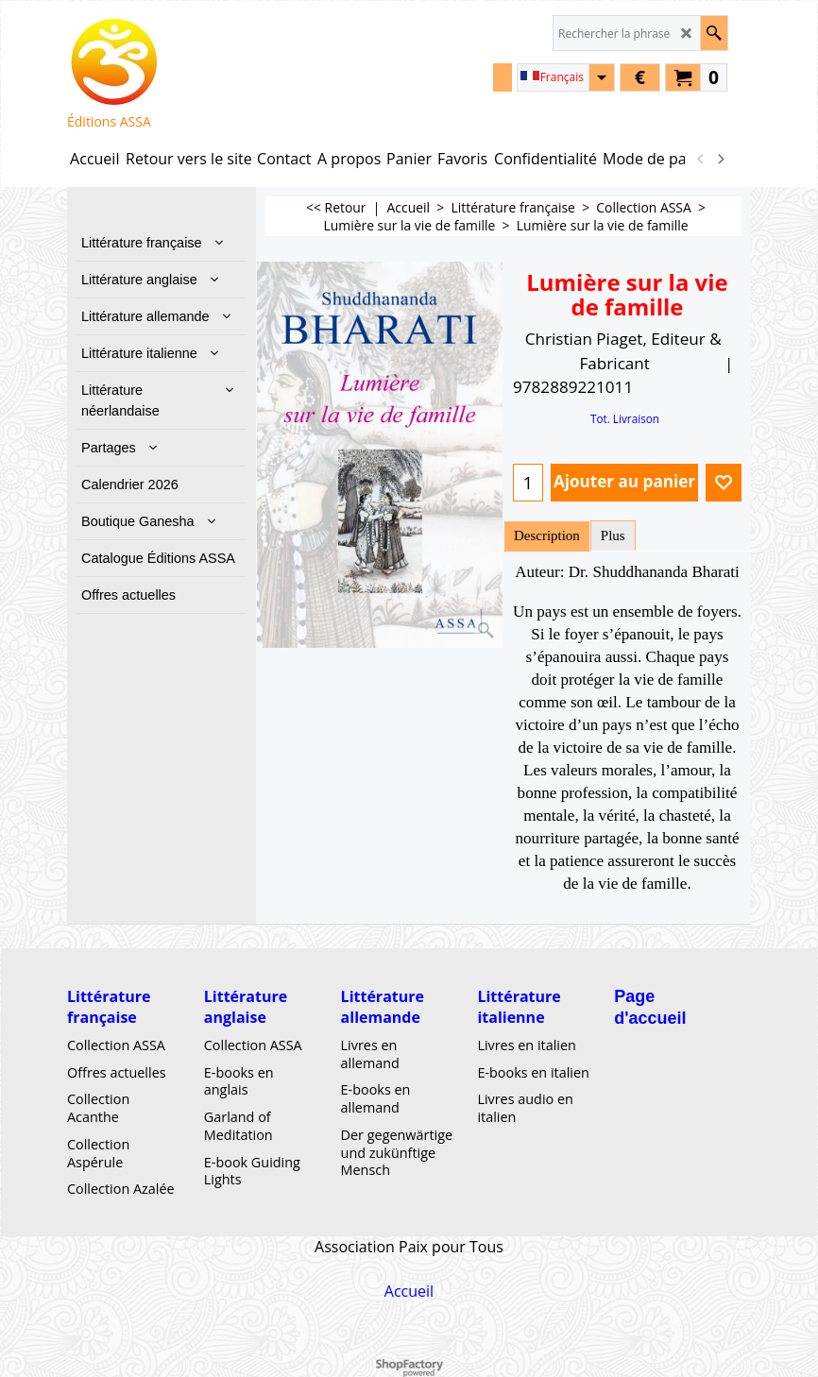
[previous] (700, 158)
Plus (613, 535)
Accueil (409, 1290)
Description (547, 535)
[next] (719, 158)
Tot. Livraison (624, 418)
